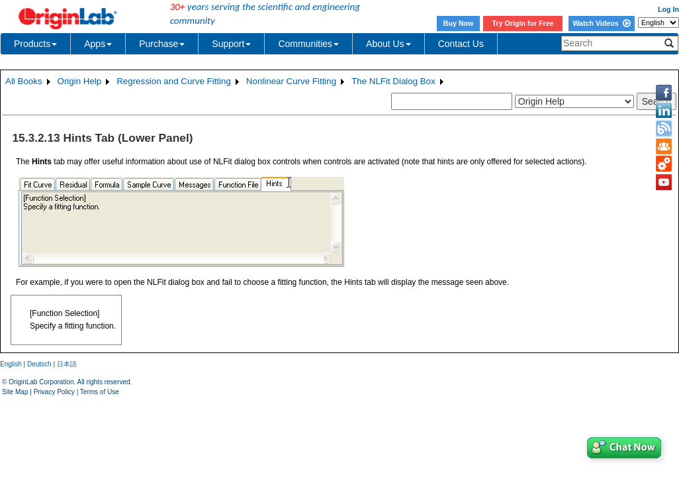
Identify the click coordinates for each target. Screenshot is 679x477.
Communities (308, 43)
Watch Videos (601, 23)
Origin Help (80, 81)
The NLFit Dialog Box (393, 81)
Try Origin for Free (523, 23)
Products (35, 43)
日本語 (67, 364)
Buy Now (458, 23)
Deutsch (39, 364)
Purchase (162, 43)
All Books (23, 81)
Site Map (15, 392)
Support (231, 43)
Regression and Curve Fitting (173, 81)
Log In (668, 9)
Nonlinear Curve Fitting (291, 81)
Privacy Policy (54, 392)
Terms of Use (99, 392)
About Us (388, 43)
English (11, 364)
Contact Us (461, 43)
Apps (98, 43)
